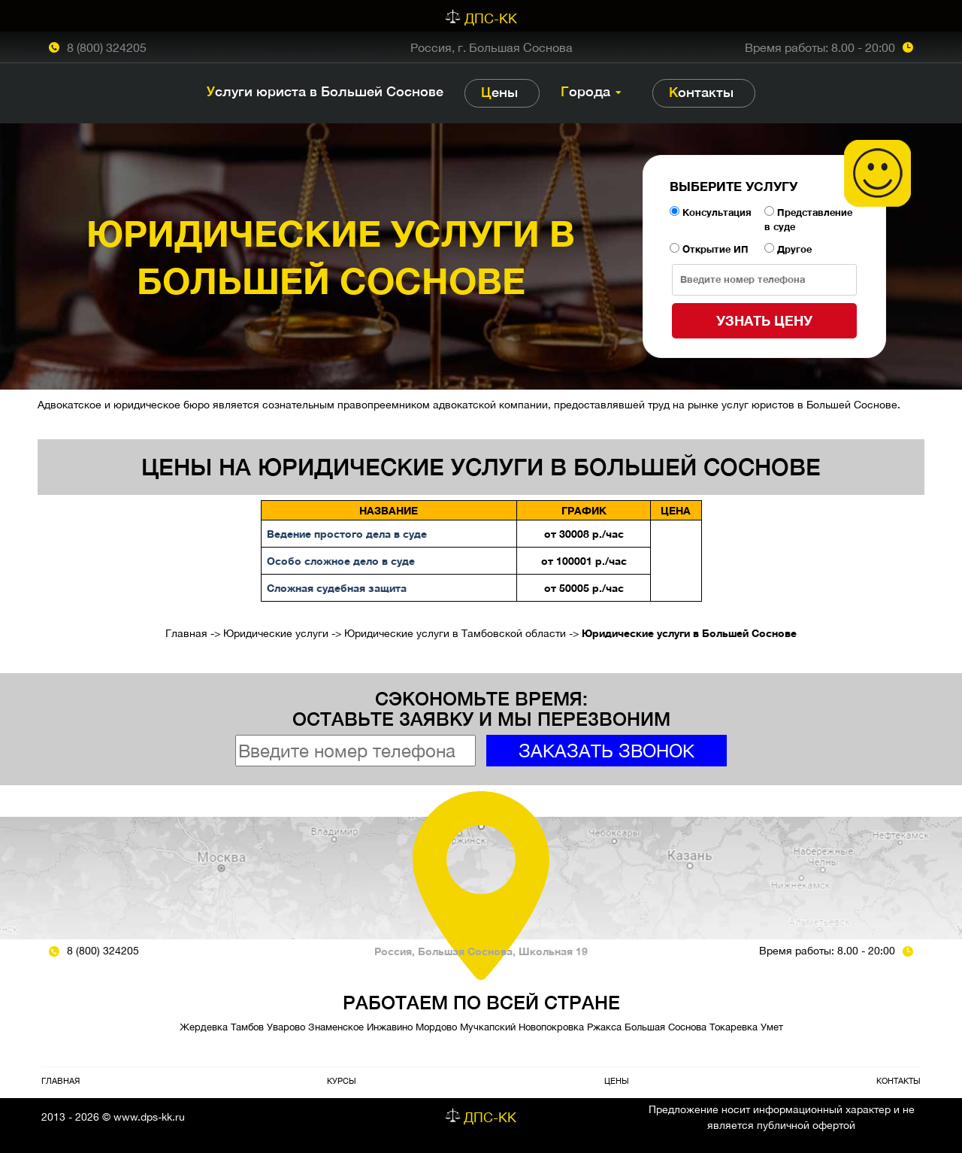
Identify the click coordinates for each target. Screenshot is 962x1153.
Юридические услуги (275, 633)
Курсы (341, 1080)
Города (585, 91)
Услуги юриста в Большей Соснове (325, 91)
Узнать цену (764, 320)
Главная (186, 633)
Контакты (701, 92)
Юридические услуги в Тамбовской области (455, 633)
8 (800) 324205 (107, 47)
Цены (499, 92)
